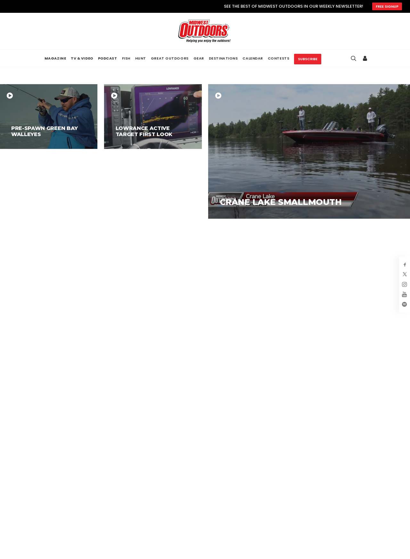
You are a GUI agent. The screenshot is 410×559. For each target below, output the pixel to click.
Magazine (290, 466)
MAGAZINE (55, 58)
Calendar (290, 495)
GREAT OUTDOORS (170, 58)
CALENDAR (252, 58)
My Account (227, 466)
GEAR (198, 58)
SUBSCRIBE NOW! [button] (270, 383)
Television (291, 476)
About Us (223, 486)
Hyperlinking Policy (369, 486)
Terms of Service (367, 476)
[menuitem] (55, 58)
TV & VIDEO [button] (82, 58)
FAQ (216, 495)
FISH (126, 58)
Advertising (226, 476)
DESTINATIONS (223, 58)
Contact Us (226, 504)
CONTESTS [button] (278, 58)
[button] (16, 484)
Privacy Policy (363, 466)
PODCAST (107, 58)
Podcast (288, 486)
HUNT (140, 58)
